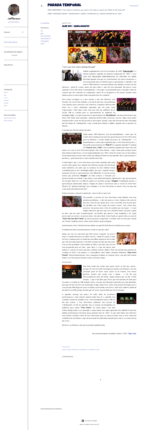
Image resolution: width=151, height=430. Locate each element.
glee (42, 33)
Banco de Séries (8, 120)
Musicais (6, 100)
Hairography (45, 41)
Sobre (50, 13)
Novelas (6, 103)
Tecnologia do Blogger (89, 421)
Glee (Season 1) (46, 38)
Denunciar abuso (10, 42)
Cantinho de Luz (93, 13)
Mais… (120, 13)
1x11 (42, 31)
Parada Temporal (64, 5)
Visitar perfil (14, 22)
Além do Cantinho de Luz (108, 13)
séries (42, 44)
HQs (5, 95)
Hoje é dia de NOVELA (10, 118)
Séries (5, 105)
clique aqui (132, 333)
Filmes (6, 92)
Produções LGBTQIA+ (60, 13)
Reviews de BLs (74, 13)
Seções (83, 13)
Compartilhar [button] (45, 23)
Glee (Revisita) (45, 36)
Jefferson (14, 18)
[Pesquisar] (134, 6)
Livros (5, 97)
